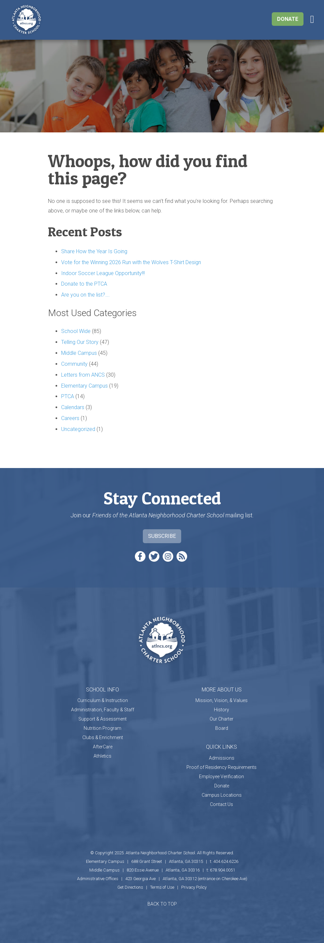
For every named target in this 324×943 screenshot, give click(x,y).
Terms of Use (162, 887)
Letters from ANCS (83, 375)
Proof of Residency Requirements (221, 767)
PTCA (67, 396)
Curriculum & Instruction (102, 700)
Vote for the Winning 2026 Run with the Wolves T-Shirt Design (131, 262)
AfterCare (102, 746)
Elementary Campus (84, 386)
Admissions (221, 758)
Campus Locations (222, 795)
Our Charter (221, 719)
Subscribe (162, 536)
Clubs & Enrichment (102, 737)
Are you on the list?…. (85, 295)
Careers (70, 418)
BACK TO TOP (162, 904)
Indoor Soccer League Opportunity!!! (103, 273)
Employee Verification (221, 776)
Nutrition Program (102, 728)
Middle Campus (79, 353)
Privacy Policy (194, 887)
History (221, 709)
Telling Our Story (80, 342)
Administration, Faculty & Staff (102, 709)
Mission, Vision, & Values (221, 700)
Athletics (102, 756)
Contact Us (221, 804)
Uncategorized (78, 429)
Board (221, 728)
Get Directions (130, 887)
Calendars (72, 407)
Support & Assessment (102, 719)
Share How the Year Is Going (94, 251)
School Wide (76, 331)
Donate (287, 19)
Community (74, 364)
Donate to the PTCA (84, 284)
